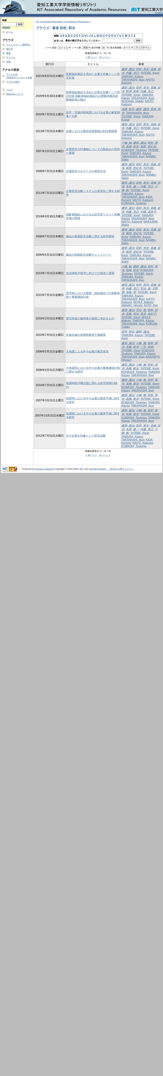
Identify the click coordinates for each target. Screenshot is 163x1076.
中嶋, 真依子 (148, 211)
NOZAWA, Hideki (132, 101)
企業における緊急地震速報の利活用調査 (91, 131)
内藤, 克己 (132, 72)
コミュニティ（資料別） (18, 44)
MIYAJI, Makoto (143, 302)
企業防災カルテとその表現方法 (86, 171)
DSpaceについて (15, 94)
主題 (8, 61)
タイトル (10, 57)
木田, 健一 (132, 186)
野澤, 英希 (132, 91)
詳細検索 (6, 28)
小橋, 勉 (126, 142)
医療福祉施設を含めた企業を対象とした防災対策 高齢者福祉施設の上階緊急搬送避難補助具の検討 (93, 96)
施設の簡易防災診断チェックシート (88, 254)
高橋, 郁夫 (127, 109)
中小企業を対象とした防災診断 (86, 435)
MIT (81, 469)
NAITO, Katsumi (142, 200)
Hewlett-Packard (97, 469)
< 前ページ (91, 57)
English (159, 12)
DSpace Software (44, 469)
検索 (4, 20)
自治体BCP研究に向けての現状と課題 (90, 273)
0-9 (62, 35)
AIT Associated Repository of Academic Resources (62, 21)
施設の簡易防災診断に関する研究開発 (90, 236)
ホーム (9, 32)
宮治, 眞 (145, 288)
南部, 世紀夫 (148, 146)
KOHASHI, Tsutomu (134, 372)
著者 (8, 53)
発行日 (9, 49)
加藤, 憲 (131, 292)
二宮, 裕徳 (146, 346)
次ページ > (104, 57)
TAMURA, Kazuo (132, 76)
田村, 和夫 (142, 69)
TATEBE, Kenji (149, 72)
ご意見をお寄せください (121, 469)
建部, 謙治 (127, 69)
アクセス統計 (13, 81)
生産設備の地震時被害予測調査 (86, 334)
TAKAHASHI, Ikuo (132, 79)
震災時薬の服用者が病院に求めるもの (90, 318)
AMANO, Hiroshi (131, 305)
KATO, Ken (151, 305)
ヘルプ (9, 89)
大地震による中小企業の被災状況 (87, 351)
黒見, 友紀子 (148, 313)
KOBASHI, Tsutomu (134, 150)
